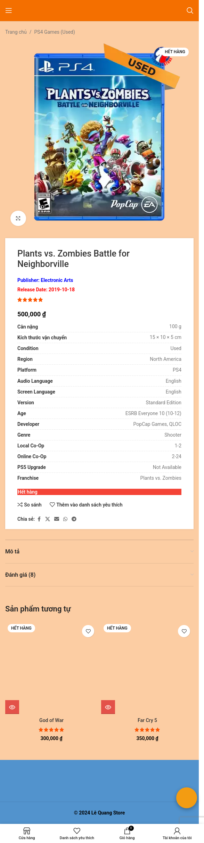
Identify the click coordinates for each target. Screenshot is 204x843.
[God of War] (51, 668)
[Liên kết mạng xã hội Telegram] (74, 519)
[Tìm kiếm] (190, 10)
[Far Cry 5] (147, 668)
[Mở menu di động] (9, 10)
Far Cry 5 (147, 720)
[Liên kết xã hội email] (56, 519)
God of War (51, 720)
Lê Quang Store (108, 813)
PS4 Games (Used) (54, 32)
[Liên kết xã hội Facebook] (39, 519)
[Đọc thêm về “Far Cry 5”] (108, 707)
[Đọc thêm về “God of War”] (12, 707)
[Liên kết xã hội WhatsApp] (65, 519)
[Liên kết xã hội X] (47, 519)
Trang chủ (16, 32)
